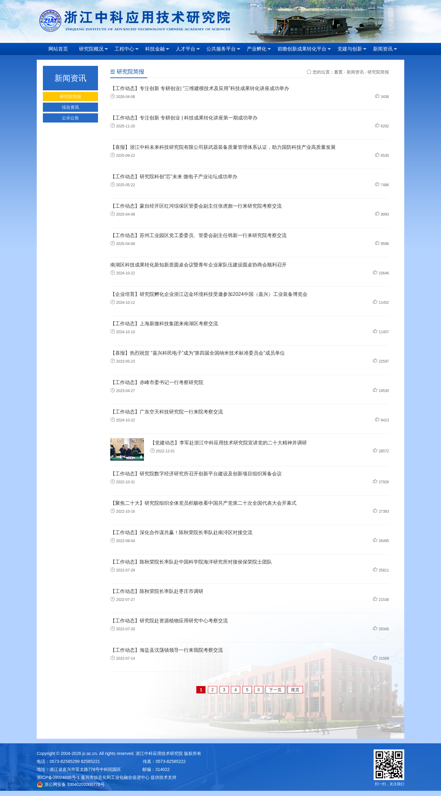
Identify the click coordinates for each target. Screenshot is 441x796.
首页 (338, 72)
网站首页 (58, 48)
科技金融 (157, 49)
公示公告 (70, 117)
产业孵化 (259, 49)
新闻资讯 (385, 49)
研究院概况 (93, 49)
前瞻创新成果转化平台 (304, 49)
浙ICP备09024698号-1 (58, 777)
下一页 (275, 689)
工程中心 (127, 49)
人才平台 (188, 49)
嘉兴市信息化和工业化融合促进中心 (115, 777)
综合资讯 (70, 107)
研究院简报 (70, 96)
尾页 (295, 689)
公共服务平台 (223, 49)
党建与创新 (352, 49)
